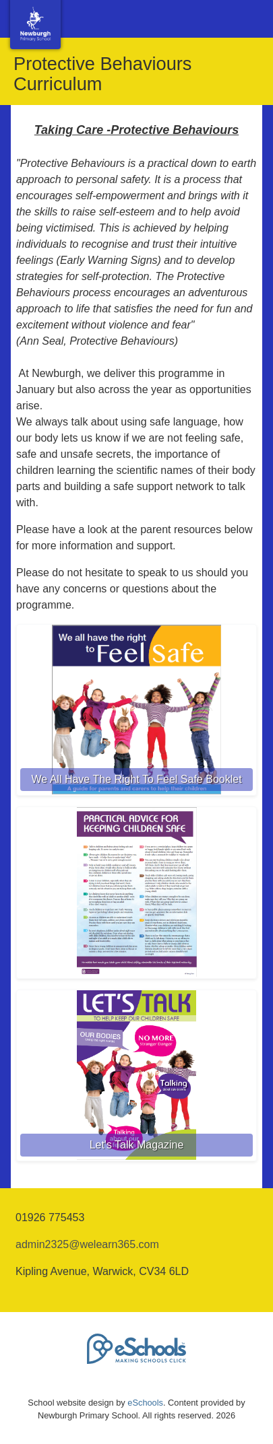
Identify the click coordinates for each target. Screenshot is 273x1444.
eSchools (145, 1403)
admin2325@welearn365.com (87, 1244)
